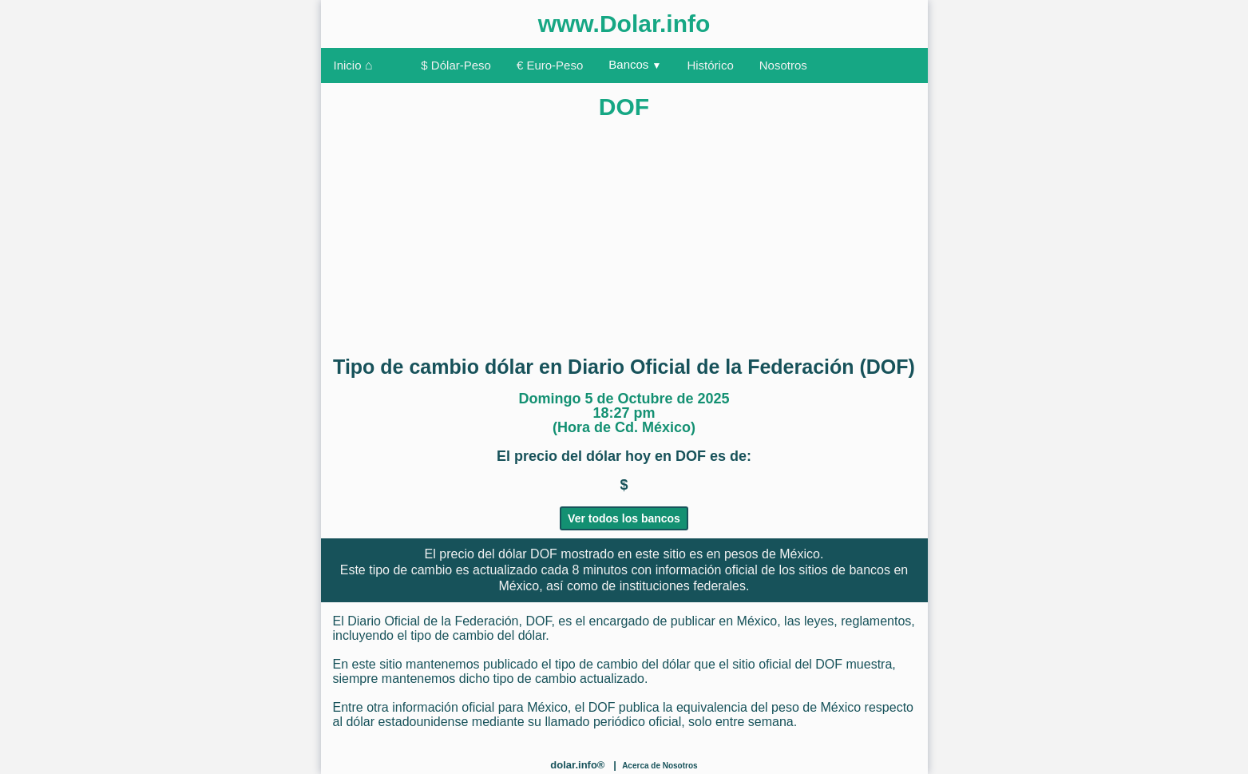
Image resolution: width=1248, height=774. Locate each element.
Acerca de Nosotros (659, 765)
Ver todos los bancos (624, 518)
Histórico (710, 65)
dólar (512, 554)
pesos (741, 554)
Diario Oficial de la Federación (432, 621)
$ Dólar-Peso (456, 65)
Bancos (634, 64)
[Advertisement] (624, 231)
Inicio (353, 65)
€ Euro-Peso (550, 65)
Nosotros (783, 65)
